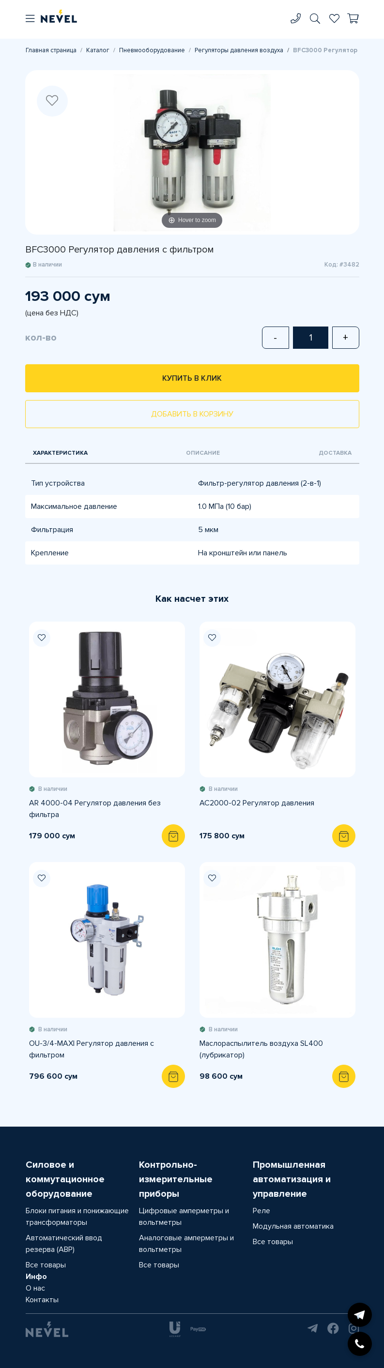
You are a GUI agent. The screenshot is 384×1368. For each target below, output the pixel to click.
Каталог (97, 50)
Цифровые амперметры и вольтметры (184, 1216)
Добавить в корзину (192, 414)
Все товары (46, 1265)
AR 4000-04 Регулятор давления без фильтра (95, 808)
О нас (35, 1288)
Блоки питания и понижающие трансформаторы (77, 1216)
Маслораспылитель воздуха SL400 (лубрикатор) (261, 1049)
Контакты (42, 1300)
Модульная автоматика (293, 1226)
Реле (261, 1211)
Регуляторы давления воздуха (239, 50)
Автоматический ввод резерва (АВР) (64, 1243)
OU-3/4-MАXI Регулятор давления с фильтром (91, 1049)
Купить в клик (192, 378)
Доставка (335, 453)
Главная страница (51, 50)
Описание (203, 453)
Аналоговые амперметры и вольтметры (186, 1243)
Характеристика (60, 453)
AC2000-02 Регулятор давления (257, 803)
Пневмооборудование (152, 50)
